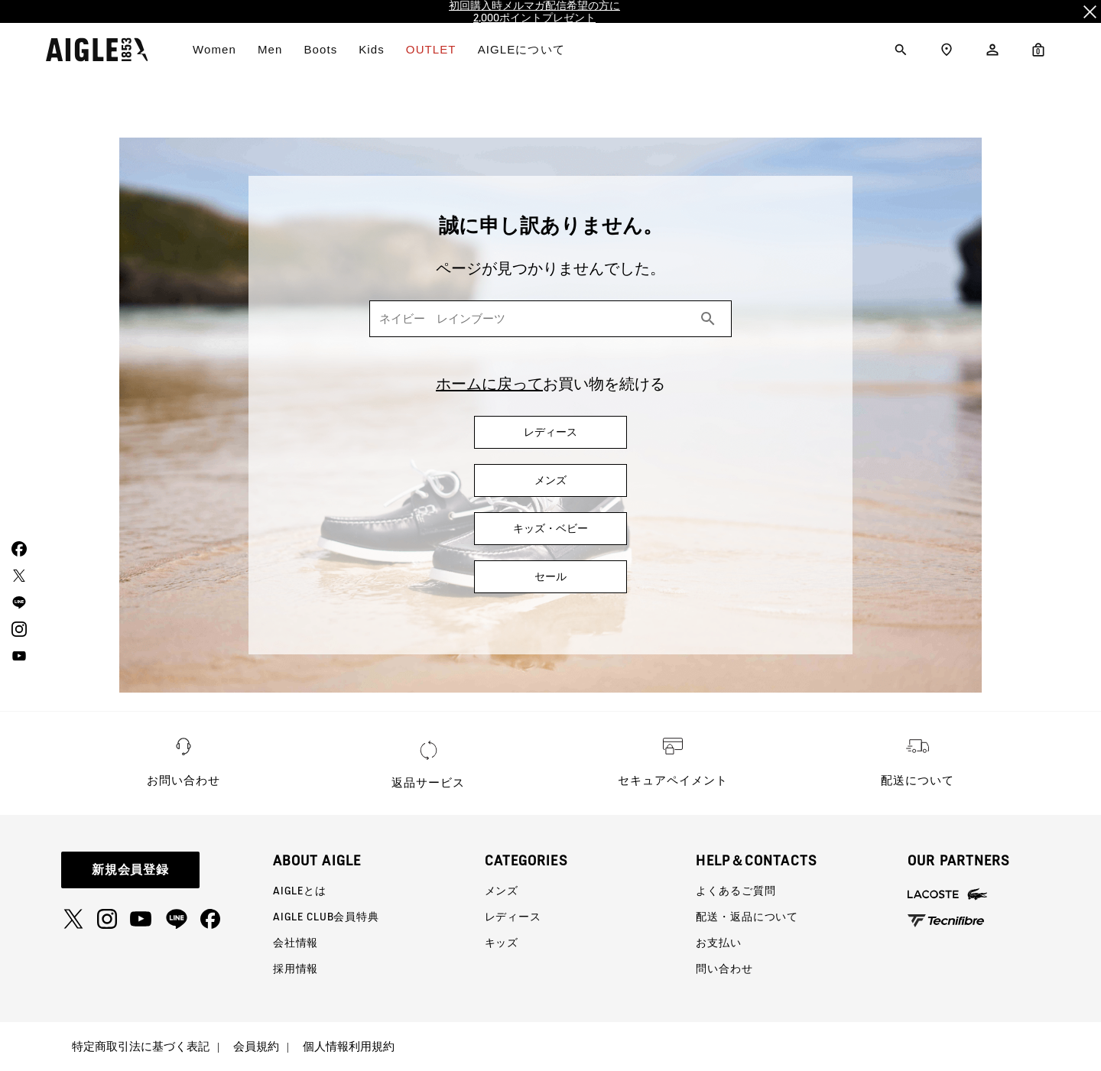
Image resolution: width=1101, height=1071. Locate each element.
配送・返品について (747, 916)
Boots (320, 49)
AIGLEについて (521, 49)
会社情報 (295, 942)
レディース (513, 916)
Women (214, 49)
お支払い (718, 942)
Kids (372, 49)
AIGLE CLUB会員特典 (326, 916)
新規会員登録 (131, 869)
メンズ (502, 890)
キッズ (502, 942)
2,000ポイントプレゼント (534, 17)
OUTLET (431, 49)
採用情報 (295, 968)
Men (270, 49)
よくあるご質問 (735, 890)
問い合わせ (724, 968)
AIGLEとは (299, 890)
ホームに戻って (489, 384)
